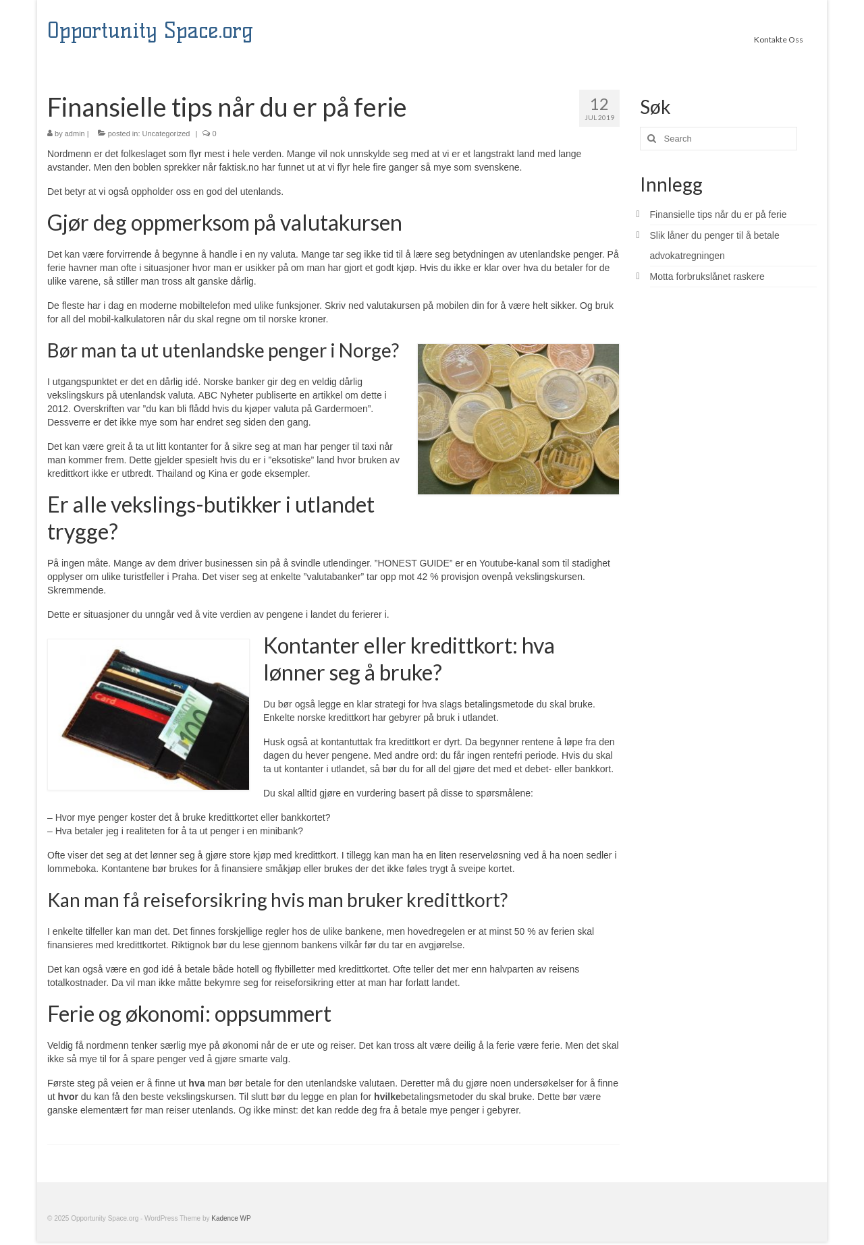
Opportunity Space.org (150, 30)
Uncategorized (166, 133)
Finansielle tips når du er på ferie (718, 214)
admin (75, 133)
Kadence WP (230, 1218)
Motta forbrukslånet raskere (707, 276)
